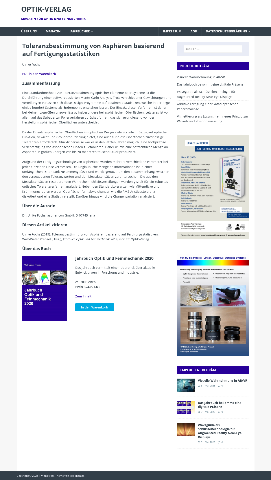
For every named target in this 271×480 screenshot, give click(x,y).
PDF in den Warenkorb (39, 74)
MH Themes (77, 476)
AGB (193, 31)
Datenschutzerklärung (226, 31)
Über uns (29, 31)
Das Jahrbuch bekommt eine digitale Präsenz (210, 84)
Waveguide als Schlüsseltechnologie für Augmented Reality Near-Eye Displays (220, 431)
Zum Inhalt (83, 296)
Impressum (172, 31)
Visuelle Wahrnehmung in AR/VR (201, 77)
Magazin (53, 31)
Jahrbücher (80, 31)
